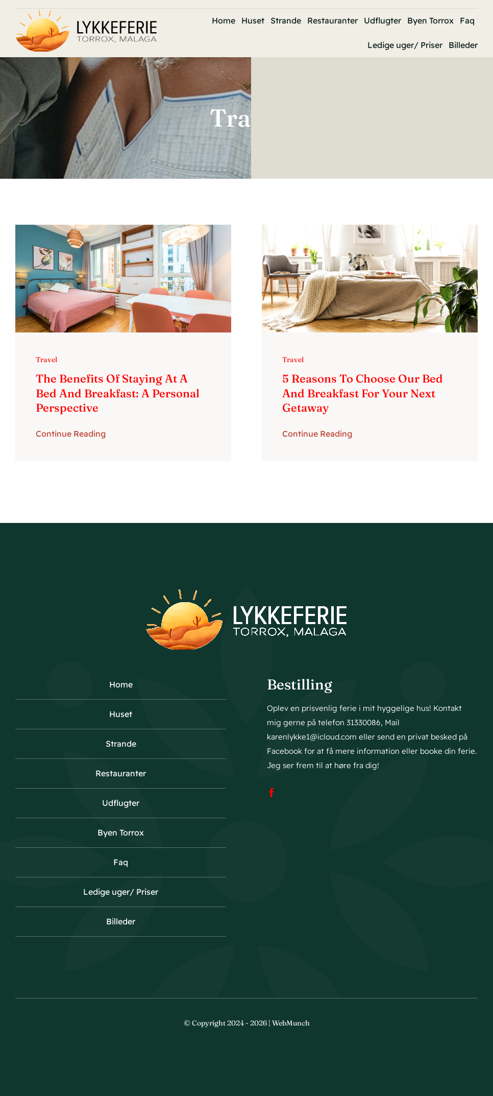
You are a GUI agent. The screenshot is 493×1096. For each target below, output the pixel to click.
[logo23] (86, 13)
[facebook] (271, 792)
